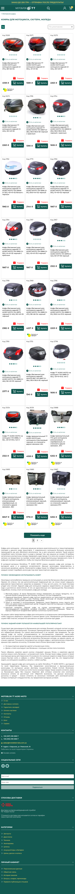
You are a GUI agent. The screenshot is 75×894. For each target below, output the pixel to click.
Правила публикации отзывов (16, 882)
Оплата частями (10, 710)
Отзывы (7, 717)
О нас (6, 701)
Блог (5, 720)
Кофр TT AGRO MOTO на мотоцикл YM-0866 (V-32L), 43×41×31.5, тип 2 (60, 375)
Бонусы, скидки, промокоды (15, 879)
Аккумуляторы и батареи (14, 850)
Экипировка (8, 843)
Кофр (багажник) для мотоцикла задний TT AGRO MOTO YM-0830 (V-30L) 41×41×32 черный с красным (12, 251)
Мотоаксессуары (9, 14)
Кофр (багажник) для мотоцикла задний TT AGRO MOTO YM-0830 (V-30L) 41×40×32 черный (61, 189)
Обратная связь (10, 872)
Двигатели (8, 837)
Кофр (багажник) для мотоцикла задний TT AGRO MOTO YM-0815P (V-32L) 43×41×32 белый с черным (12, 190)
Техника (7, 840)
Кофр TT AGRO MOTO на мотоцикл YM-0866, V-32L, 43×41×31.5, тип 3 (12, 438)
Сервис (6, 724)
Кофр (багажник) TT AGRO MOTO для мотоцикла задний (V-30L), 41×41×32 (35, 66)
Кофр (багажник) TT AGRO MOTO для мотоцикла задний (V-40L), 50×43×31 (59, 66)
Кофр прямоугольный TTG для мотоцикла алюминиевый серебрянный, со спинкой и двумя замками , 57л (59, 441)
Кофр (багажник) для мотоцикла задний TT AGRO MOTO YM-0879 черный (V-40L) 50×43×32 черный (13, 312)
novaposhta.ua (20, 812)
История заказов (10, 875)
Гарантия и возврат (11, 707)
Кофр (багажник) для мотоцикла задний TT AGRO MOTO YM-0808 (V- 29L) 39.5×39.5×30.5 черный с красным (61, 129)
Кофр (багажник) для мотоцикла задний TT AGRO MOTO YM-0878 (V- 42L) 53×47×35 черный (61, 253)
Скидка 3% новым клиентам (37, 2)
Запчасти (7, 834)
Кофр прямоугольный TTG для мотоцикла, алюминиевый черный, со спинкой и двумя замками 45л (36, 501)
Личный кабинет (65, 8)
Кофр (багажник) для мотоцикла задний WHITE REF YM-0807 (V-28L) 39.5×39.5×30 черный (37, 377)
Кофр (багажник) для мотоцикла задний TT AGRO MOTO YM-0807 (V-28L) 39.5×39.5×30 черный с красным (37, 130)
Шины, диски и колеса (13, 853)
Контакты (7, 714)
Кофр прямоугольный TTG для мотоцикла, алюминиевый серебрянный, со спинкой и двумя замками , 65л (11, 502)
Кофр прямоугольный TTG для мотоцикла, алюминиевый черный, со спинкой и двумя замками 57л (60, 501)
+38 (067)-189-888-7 (10, 736)
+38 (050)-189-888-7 (11, 739)
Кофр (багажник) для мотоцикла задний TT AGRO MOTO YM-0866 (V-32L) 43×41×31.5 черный (36, 250)
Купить (20, 83)
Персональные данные (13, 869)
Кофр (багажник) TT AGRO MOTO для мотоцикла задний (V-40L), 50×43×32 (11, 128)
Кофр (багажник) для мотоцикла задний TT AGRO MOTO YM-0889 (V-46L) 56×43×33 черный (12, 378)
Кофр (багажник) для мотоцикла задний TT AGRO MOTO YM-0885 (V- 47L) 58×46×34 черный (36, 311)
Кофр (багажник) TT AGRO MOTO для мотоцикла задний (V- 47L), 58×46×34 (11, 66)
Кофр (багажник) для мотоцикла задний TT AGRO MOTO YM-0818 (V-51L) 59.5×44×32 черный (36, 189)
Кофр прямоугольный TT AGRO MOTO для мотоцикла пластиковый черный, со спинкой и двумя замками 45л (36, 440)
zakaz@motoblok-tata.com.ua (15, 743)
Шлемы (7, 847)
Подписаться (38, 787)
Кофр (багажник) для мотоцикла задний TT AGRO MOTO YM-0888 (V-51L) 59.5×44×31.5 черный (61, 311)
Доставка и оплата (11, 704)
